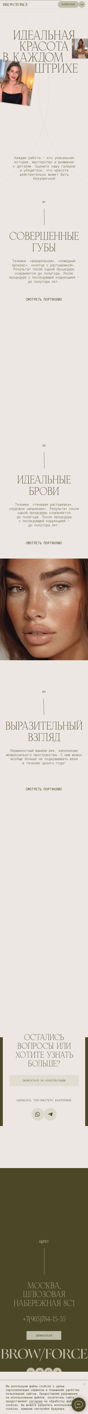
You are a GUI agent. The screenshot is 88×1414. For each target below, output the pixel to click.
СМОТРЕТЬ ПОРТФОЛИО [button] (44, 299)
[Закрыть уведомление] (84, 1384)
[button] (44, 1080)
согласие (35, 1401)
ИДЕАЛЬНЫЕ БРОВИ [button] (44, 486)
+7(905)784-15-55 (44, 1319)
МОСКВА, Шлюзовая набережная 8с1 (44, 1294)
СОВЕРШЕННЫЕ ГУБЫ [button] (44, 242)
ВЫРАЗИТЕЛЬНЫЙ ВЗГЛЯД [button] (44, 732)
